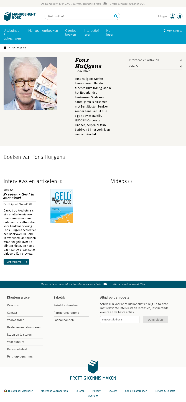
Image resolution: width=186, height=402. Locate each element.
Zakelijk (59, 297)
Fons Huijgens (19, 47)
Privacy (96, 391)
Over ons (13, 305)
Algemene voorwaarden (54, 391)
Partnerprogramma (20, 356)
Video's (133, 66)
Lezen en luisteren (19, 334)
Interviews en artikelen (144, 60)
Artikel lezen (14, 261)
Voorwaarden (15, 320)
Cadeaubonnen (64, 320)
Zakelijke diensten (66, 305)
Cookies (112, 391)
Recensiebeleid (17, 349)
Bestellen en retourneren (24, 327)
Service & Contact (165, 391)
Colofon (80, 391)
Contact (12, 312)
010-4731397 (174, 30)
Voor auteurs (15, 342)
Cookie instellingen (136, 391)
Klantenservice (18, 297)
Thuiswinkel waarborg (19, 391)
